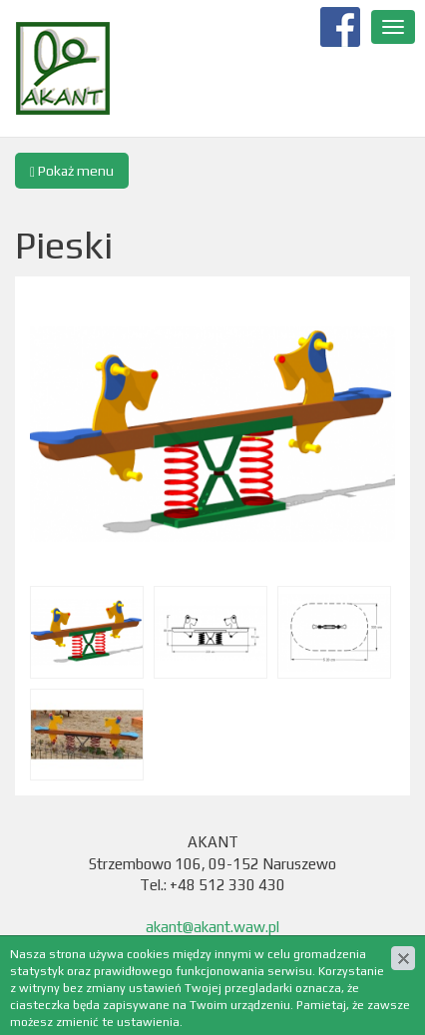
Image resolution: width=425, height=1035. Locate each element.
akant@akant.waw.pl (212, 926)
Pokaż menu (72, 171)
